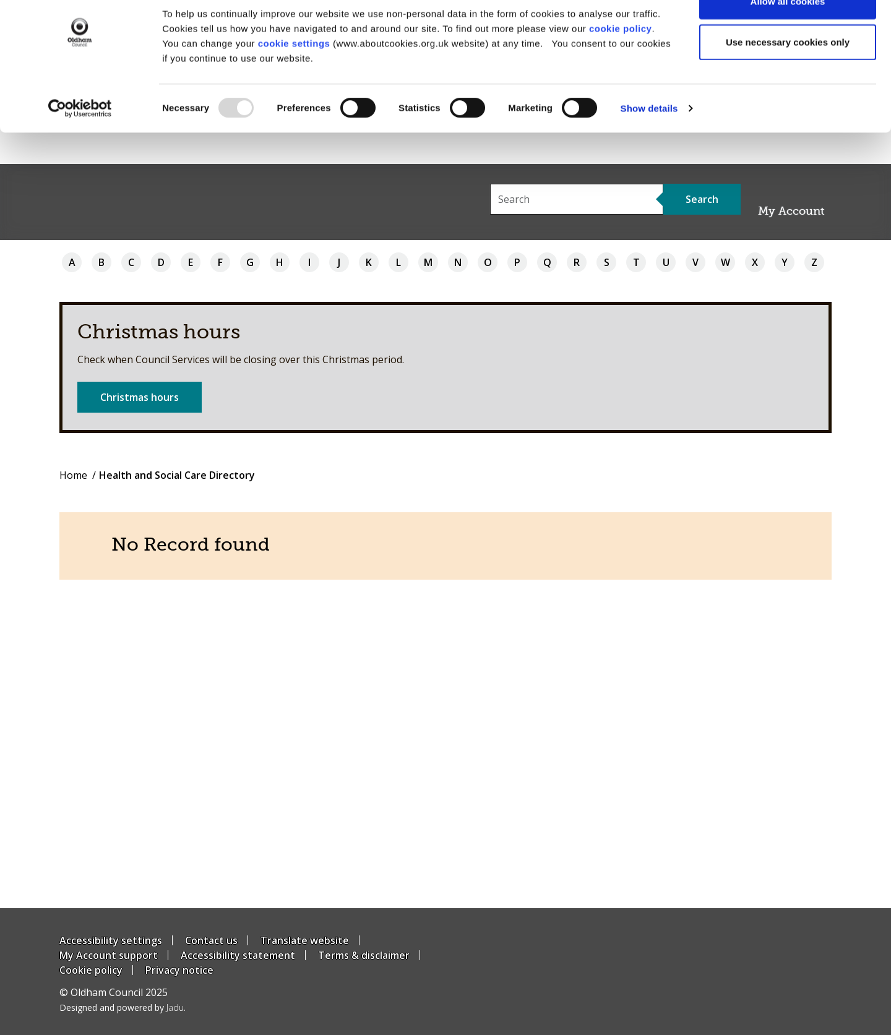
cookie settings (294, 74)
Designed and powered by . (122, 1007)
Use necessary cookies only (788, 73)
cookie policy (620, 59)
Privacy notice (179, 970)
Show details (649, 139)
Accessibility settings (110, 940)
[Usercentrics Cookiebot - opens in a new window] (80, 140)
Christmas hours (139, 397)
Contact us (211, 940)
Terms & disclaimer (364, 955)
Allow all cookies (788, 32)
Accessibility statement (238, 955)
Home (73, 475)
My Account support (108, 955)
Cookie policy (91, 970)
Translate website (304, 940)
